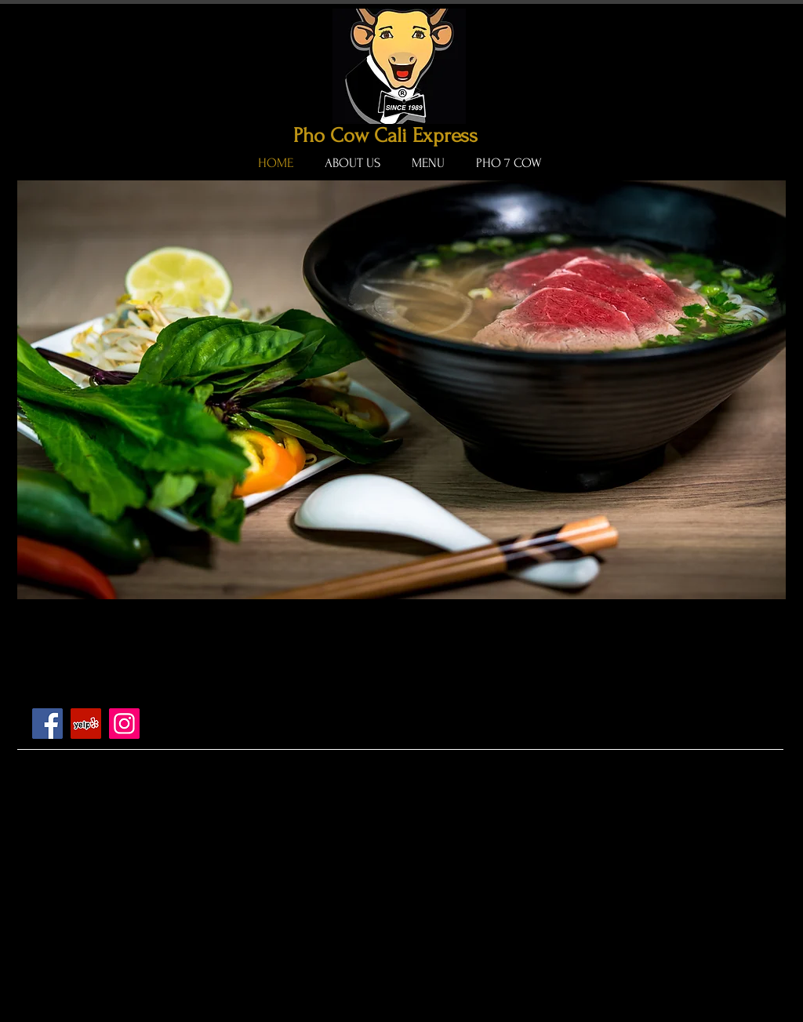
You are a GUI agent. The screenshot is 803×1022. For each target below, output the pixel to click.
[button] (401, 389)
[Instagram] (124, 723)
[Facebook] (47, 723)
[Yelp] (86, 723)
